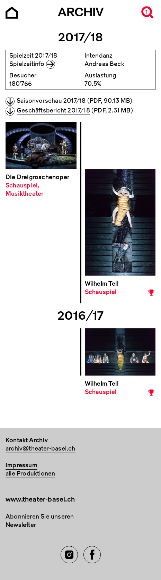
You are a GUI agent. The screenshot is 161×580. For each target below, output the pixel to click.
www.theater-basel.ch (40, 499)
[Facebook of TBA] (92, 554)
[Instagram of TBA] (69, 554)
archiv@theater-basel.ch (40, 449)
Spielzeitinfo (27, 64)
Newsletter (21, 525)
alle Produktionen (30, 474)
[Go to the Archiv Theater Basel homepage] (12, 12)
